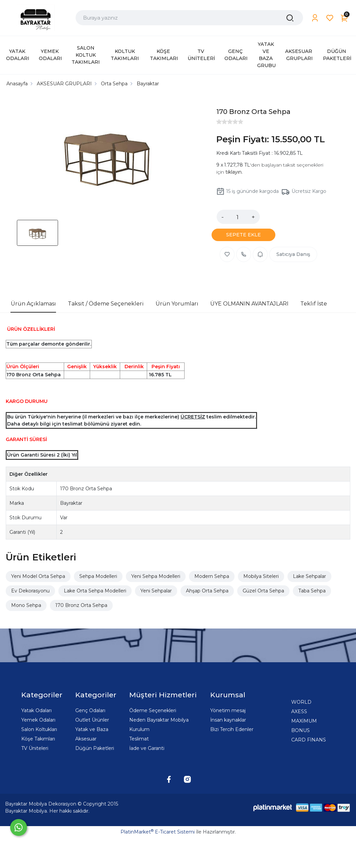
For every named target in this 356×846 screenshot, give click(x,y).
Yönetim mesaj (228, 710)
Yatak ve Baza (91, 729)
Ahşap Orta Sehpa (207, 591)
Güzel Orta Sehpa (263, 591)
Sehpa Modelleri (98, 576)
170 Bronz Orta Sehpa (81, 605)
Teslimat (139, 739)
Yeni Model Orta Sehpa (38, 576)
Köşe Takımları (38, 739)
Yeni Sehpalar (156, 591)
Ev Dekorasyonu (30, 591)
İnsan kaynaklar (228, 720)
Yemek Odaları (38, 720)
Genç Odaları (90, 710)
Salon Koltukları (39, 729)
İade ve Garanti (146, 748)
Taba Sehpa (312, 591)
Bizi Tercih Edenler (231, 729)
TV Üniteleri (34, 748)
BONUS (300, 730)
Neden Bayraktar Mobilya (159, 720)
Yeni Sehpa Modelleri (155, 576)
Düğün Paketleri (94, 748)
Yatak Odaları (36, 710)
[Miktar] (237, 217)
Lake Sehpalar (309, 576)
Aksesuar (86, 739)
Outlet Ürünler (92, 720)
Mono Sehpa (26, 605)
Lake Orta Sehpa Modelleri (95, 591)
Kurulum (139, 729)
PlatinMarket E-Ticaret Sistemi (157, 832)
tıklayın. (234, 172)
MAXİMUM (304, 721)
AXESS (299, 711)
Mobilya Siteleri (261, 576)
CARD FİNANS (308, 740)
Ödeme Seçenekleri (152, 710)
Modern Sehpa (211, 576)
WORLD (301, 702)
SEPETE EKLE (243, 235)
